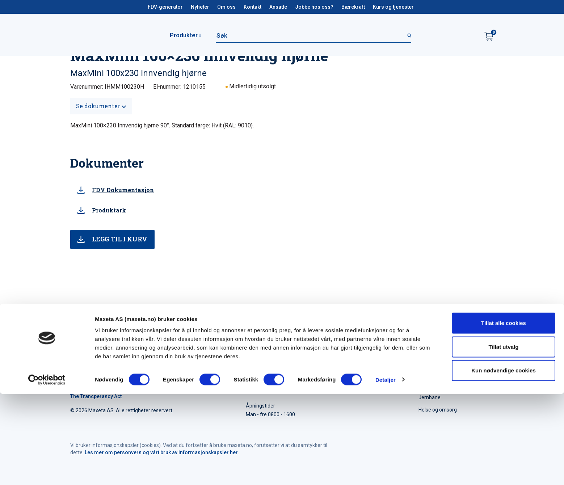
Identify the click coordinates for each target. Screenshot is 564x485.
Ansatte (278, 7)
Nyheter (200, 7)
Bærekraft (353, 7)
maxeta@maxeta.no (370, 380)
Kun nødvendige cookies (503, 461)
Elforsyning (431, 385)
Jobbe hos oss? (314, 7)
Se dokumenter (101, 106)
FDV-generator (165, 7)
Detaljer (385, 471)
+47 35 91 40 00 (370, 371)
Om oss (226, 7)
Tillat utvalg (503, 438)
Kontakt (252, 7)
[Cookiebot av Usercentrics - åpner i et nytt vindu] (47, 470)
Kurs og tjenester (393, 7)
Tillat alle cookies (503, 414)
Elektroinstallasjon (439, 373)
